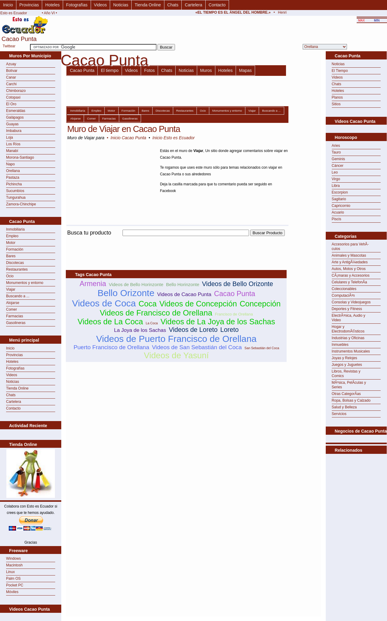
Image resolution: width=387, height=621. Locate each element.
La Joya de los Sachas (140, 330)
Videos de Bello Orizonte (237, 284)
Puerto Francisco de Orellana (111, 347)
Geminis (338, 159)
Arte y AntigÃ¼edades (350, 262)
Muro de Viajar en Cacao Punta (123, 129)
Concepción (260, 303)
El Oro (11, 104)
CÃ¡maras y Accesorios (351, 275)
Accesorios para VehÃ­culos (350, 246)
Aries (336, 145)
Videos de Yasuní (176, 355)
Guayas (12, 124)
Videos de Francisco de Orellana (156, 313)
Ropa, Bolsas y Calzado (351, 400)
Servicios (339, 414)
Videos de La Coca (110, 321)
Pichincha (14, 184)
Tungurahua (15, 197)
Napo (10, 164)
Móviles (12, 592)
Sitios (336, 104)
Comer (11, 309)
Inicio (8, 4)
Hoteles (52, 4)
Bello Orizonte (125, 293)
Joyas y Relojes (344, 358)
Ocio (10, 276)
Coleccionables (344, 289)
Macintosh (14, 565)
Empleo (12, 236)
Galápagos (15, 117)
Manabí (12, 151)
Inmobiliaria (15, 229)
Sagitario (339, 199)
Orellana (13, 171)
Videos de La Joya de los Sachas (217, 321)
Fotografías (77, 4)
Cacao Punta (82, 70)
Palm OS (13, 578)
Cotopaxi (13, 97)
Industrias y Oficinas (348, 338)
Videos (100, 4)
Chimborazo (16, 91)
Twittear (9, 46)
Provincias (29, 4)
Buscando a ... (17, 296)
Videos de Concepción (198, 303)
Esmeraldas (15, 111)
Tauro (336, 152)
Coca (148, 303)
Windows (13, 558)
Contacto (217, 4)
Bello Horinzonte (183, 284)
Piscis (336, 219)
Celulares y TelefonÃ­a (349, 282)
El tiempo (109, 70)
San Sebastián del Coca (261, 348)
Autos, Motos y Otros (349, 269)
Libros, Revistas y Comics (346, 373)
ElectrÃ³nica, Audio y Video (348, 317)
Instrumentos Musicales (351, 351)
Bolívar (11, 71)
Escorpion (340, 192)
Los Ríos (13, 144)
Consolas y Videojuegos (351, 302)
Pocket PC (14, 585)
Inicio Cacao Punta (128, 137)
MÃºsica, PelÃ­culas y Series (349, 384)
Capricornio (341, 206)
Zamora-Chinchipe (21, 204)
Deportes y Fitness (347, 309)
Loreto (229, 329)
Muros (206, 70)
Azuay (11, 64)
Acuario (338, 212)
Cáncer (338, 166)
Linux (10, 572)
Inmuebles (340, 345)
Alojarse (12, 303)
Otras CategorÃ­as (346, 394)
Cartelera (193, 4)
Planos (337, 97)
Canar (11, 77)
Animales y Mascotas (349, 255)
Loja (9, 137)
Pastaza (12, 177)
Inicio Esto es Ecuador (174, 137)
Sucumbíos (15, 191)
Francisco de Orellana (234, 314)
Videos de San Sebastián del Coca (197, 347)
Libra (336, 186)
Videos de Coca (104, 303)
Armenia (92, 284)
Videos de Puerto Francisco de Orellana (176, 339)
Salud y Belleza (344, 407)
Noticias (120, 4)
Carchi (11, 84)
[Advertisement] (176, 239)
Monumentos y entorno (24, 283)
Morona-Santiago (20, 157)
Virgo (336, 179)
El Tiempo (340, 71)
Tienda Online (148, 4)
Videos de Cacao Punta (184, 294)
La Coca (152, 323)
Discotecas (15, 263)
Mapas (245, 70)
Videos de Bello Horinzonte (136, 284)
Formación (14, 249)
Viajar (10, 289)
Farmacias (14, 316)
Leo (335, 172)
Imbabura (14, 131)
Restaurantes (17, 269)
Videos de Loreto (193, 329)
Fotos (149, 70)
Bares (10, 256)
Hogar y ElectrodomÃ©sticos (348, 329)
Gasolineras (15, 323)
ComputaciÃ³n (343, 295)
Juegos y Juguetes (347, 365)
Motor (10, 243)
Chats (173, 4)
